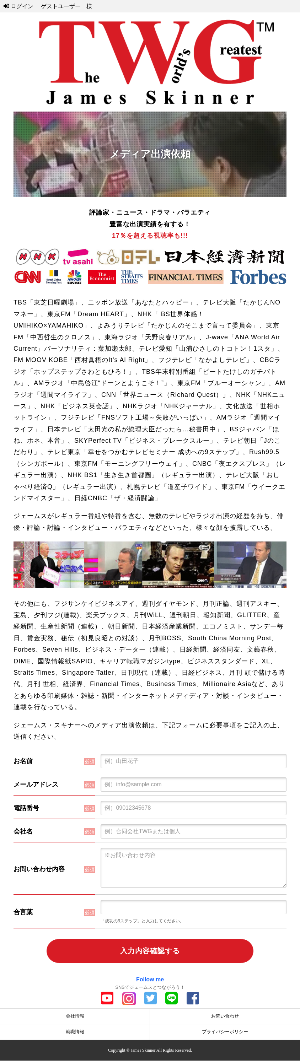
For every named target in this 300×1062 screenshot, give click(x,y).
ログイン (18, 6)
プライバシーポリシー (225, 1033)
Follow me (150, 981)
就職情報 (75, 1033)
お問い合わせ (225, 1017)
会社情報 (75, 1017)
